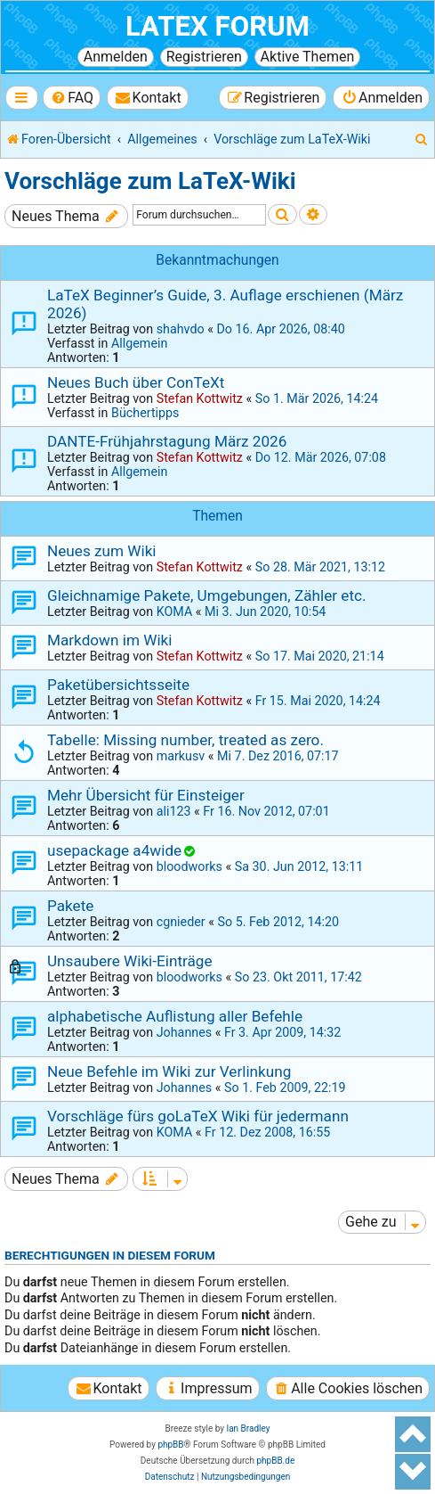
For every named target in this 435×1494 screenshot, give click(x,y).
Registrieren (204, 56)
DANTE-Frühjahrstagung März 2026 (166, 441)
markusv (181, 756)
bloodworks (189, 866)
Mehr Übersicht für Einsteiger (146, 795)
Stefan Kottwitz (200, 398)
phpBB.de (275, 1460)
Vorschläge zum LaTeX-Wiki (150, 181)
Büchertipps (145, 413)
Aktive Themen (308, 56)
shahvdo (181, 329)
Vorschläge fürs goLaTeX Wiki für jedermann (198, 1116)
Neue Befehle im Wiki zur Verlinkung (169, 1071)
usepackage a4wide (114, 850)
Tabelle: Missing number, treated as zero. (185, 740)
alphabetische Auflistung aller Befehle (174, 1016)
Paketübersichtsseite (118, 685)
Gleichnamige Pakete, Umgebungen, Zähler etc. (207, 595)
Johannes (184, 1032)
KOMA (175, 611)
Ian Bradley (248, 1428)
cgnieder (181, 922)
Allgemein (139, 343)
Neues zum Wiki (102, 551)
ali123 (174, 811)
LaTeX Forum (217, 26)
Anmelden (116, 56)
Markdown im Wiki (109, 640)
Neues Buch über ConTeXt (135, 382)
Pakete (70, 906)
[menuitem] (72, 98)
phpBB (170, 1444)
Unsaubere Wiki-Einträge (130, 961)
